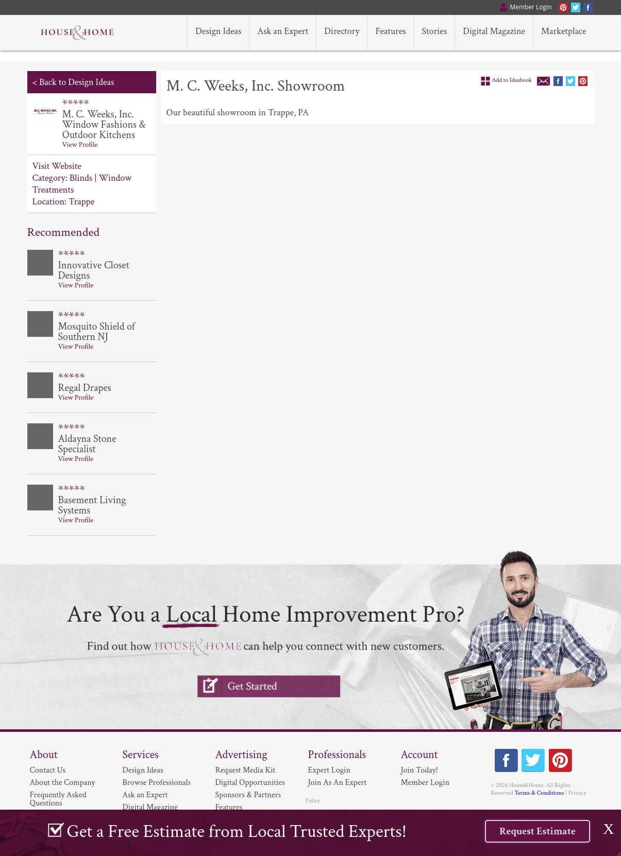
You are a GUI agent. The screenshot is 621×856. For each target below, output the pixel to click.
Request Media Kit (245, 770)
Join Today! (419, 770)
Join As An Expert (337, 782)
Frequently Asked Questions (58, 799)
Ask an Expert (145, 795)
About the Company (62, 782)
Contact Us (48, 770)
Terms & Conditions (539, 793)
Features (229, 807)
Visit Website (56, 166)
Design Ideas (143, 770)
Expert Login (329, 770)
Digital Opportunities (250, 782)
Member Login (425, 782)
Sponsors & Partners (248, 795)
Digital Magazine (150, 807)
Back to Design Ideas (76, 82)
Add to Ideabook (512, 80)
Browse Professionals (157, 782)
